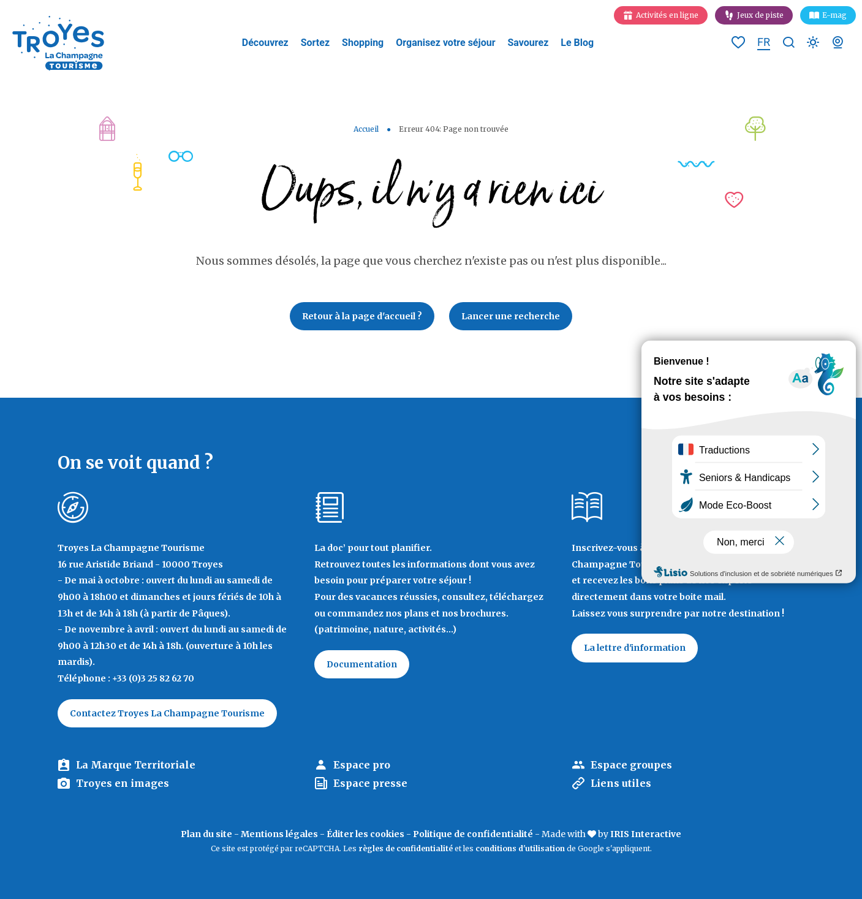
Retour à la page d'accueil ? (362, 316)
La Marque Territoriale (135, 765)
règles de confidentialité (405, 848)
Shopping (363, 42)
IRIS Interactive (645, 834)
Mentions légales (279, 834)
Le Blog (577, 42)
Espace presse (370, 783)
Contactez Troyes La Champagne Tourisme (167, 713)
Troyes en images (122, 783)
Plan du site (206, 834)
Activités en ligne (667, 15)
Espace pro (361, 765)
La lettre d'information (635, 647)
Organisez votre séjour (445, 42)
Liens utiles (621, 783)
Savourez (528, 42)
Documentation (362, 664)
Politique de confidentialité (473, 834)
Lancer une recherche (510, 316)
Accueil (366, 129)
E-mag (834, 15)
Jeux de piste (760, 15)
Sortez (315, 42)
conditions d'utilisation (520, 848)
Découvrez (265, 42)
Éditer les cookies (365, 834)
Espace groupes (631, 765)
